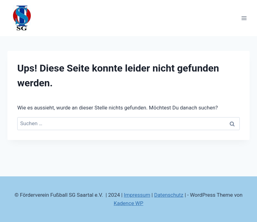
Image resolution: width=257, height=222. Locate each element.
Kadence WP (128, 203)
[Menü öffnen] (244, 18)
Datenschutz (168, 195)
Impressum (137, 195)
